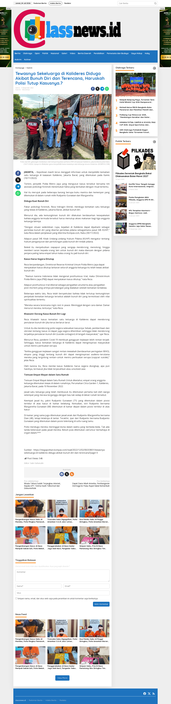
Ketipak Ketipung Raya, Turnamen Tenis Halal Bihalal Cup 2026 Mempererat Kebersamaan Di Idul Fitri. (137, 101)
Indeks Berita (51, 700)
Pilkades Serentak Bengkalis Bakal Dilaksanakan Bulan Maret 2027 (133, 175)
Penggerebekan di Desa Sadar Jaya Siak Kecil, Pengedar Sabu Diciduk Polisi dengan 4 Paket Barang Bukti (61, 547)
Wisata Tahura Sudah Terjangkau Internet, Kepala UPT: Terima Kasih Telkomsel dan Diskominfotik (44, 485)
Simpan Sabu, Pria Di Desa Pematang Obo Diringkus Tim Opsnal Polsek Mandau (92, 547)
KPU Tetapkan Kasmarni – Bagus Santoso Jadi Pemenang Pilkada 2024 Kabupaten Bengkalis (140, 211)
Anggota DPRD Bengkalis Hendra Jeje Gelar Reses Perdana (140, 225)
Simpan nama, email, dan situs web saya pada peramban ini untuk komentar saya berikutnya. (58, 598)
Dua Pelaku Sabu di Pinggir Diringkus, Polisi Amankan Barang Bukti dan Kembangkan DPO (94, 520)
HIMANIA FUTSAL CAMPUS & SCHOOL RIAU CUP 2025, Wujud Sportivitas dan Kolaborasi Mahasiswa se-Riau (138, 123)
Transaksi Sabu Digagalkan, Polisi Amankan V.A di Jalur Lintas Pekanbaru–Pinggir (62, 520)
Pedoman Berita (35, 700)
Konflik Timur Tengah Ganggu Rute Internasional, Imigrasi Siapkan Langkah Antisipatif (142, 185)
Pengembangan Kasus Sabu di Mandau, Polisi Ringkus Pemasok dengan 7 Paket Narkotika (29, 520)
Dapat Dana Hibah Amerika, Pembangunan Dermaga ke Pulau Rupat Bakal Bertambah (88, 483)
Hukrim (18, 90)
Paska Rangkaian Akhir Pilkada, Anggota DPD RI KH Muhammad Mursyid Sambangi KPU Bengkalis (141, 198)
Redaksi (63, 700)
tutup (9, 8)
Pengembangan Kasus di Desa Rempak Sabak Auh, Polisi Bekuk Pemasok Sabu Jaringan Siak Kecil (29, 547)
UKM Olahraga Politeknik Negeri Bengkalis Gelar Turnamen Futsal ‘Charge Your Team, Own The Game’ (135, 131)
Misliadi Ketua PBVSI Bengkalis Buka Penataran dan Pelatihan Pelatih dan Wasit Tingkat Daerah (136, 108)
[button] (155, 3)
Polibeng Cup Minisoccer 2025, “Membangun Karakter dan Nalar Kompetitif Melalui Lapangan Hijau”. (136, 116)
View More (62, 678)
